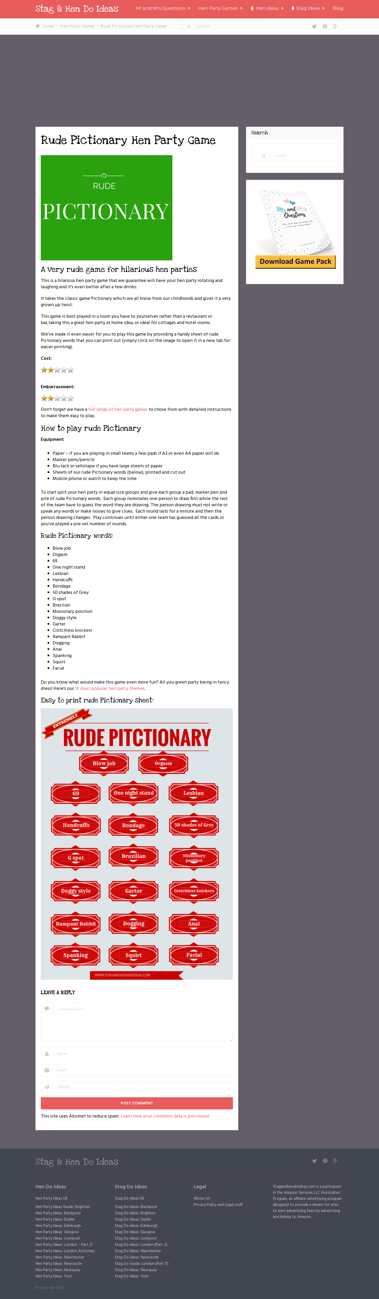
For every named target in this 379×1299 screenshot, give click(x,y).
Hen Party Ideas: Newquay (58, 1270)
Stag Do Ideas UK (129, 1198)
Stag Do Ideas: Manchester (138, 1251)
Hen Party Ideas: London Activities (65, 1251)
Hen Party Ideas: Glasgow (57, 1232)
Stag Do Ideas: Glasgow (135, 1232)
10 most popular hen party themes (109, 689)
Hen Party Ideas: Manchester (60, 1257)
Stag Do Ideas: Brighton (135, 1213)
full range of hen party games (118, 409)
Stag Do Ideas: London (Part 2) (141, 1245)
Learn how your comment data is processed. (165, 1116)
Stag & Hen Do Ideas (77, 8)
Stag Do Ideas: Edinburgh (136, 1226)
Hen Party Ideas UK (52, 1198)
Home (48, 26)
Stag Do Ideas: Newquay (136, 1270)
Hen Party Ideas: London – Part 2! (64, 1245)
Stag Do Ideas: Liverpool (136, 1238)
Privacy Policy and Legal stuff (218, 1205)
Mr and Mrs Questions (161, 8)
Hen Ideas (265, 8)
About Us (202, 1198)
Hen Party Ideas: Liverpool (58, 1238)
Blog (338, 8)
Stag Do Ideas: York (131, 1276)
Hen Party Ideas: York (54, 1276)
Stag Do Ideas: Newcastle (137, 1257)
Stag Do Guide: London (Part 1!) (141, 1264)
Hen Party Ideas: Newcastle (59, 1264)
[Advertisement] (189, 74)
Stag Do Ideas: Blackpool (136, 1207)
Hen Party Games (218, 8)
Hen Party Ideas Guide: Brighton (63, 1207)
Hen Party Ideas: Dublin (55, 1219)
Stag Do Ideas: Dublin (133, 1219)
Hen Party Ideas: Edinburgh (58, 1226)
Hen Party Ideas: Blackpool (58, 1213)
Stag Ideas (306, 8)
